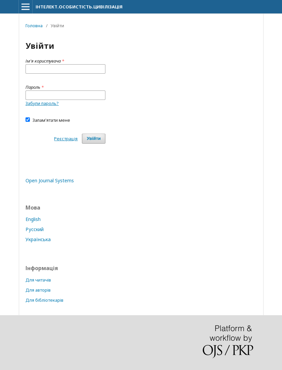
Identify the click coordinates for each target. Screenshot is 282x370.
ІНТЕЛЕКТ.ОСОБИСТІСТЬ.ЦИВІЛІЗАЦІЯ (79, 7)
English (33, 219)
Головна (34, 26)
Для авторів (38, 290)
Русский (35, 229)
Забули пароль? (42, 103)
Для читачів (38, 280)
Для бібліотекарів (44, 300)
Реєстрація (66, 139)
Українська (38, 239)
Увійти (94, 138)
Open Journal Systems (50, 180)
